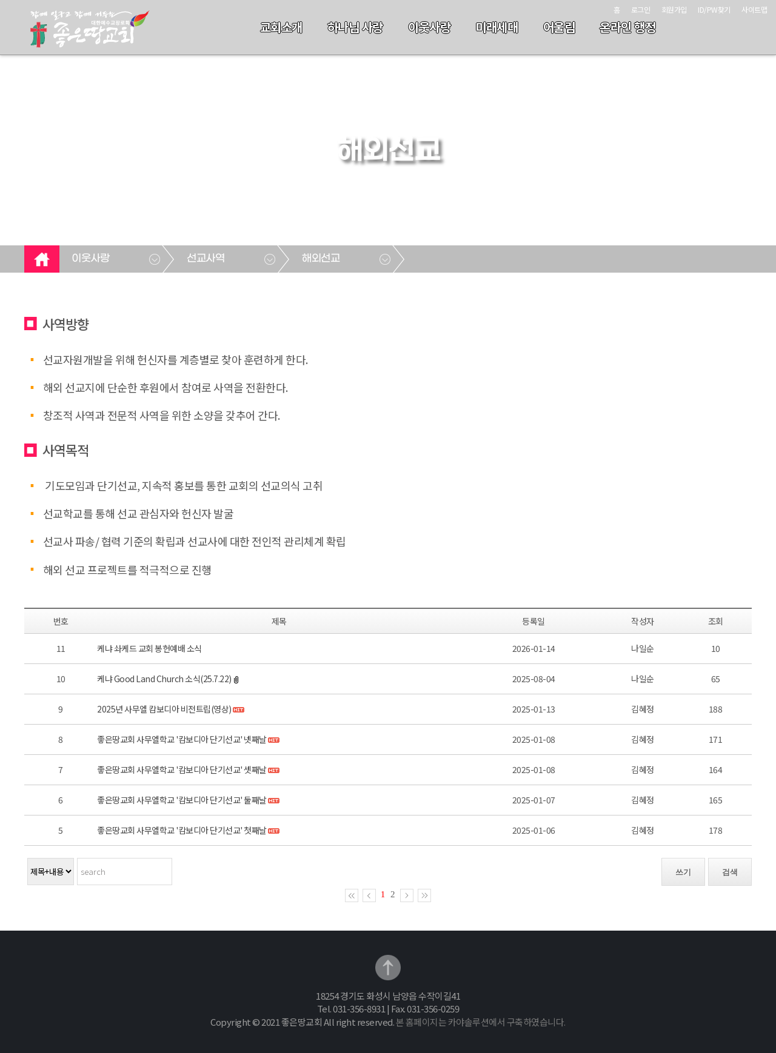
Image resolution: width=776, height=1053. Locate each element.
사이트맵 (754, 9)
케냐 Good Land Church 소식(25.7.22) (164, 679)
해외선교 (321, 259)
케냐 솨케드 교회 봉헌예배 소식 (149, 648)
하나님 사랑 (355, 27)
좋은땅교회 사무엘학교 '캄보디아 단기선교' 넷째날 (182, 739)
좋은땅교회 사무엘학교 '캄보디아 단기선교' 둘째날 (182, 800)
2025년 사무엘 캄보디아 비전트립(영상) (164, 709)
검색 (730, 872)
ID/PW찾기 (714, 9)
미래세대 (496, 27)
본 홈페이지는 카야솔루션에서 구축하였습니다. (481, 1021)
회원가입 (674, 9)
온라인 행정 (627, 27)
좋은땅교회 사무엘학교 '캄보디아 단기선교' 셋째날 (182, 769)
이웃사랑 (429, 27)
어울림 (559, 27)
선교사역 (205, 259)
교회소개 (281, 27)
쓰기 (683, 872)
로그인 (641, 9)
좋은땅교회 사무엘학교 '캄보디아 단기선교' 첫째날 (182, 830)
